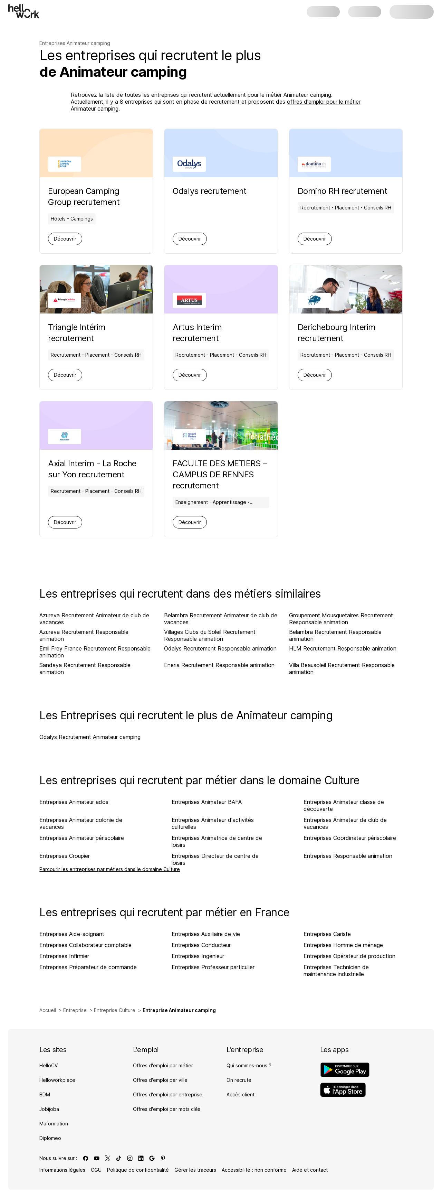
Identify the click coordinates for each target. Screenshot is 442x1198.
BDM (44, 1094)
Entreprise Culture (114, 1010)
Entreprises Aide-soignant (71, 933)
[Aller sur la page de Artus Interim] (221, 333)
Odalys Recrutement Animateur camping (90, 736)
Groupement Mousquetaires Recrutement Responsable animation (341, 619)
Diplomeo (50, 1138)
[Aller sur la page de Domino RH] (346, 191)
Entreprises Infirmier (64, 956)
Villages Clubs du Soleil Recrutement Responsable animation (210, 635)
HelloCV (48, 1065)
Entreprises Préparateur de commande (88, 967)
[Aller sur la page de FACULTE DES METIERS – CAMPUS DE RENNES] (221, 474)
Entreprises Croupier (64, 855)
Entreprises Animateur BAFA (207, 801)
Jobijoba (49, 1109)
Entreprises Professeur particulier (213, 967)
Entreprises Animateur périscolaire (81, 837)
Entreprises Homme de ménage (343, 945)
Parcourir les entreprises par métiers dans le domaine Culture (109, 869)
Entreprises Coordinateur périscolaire (350, 837)
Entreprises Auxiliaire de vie (206, 933)
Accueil (47, 1010)
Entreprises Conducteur (201, 945)
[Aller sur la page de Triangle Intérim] (96, 333)
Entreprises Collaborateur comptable (85, 945)
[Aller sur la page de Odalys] (209, 191)
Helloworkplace (57, 1080)
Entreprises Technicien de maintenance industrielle (336, 970)
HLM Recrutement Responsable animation (342, 648)
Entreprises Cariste (327, 933)
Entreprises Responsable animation (348, 855)
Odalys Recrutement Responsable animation (220, 648)
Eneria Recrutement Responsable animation (219, 665)
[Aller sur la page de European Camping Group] (96, 197)
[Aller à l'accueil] (23, 11)
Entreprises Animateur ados (73, 801)
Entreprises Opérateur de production (349, 956)
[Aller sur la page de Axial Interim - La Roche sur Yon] (96, 469)
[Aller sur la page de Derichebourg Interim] (346, 333)
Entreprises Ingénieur (198, 956)
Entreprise (75, 1010)
